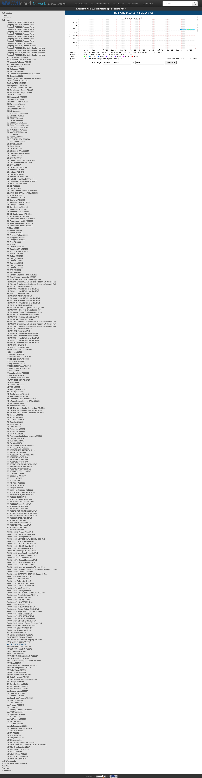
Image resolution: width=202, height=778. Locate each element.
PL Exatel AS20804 (15, 422)
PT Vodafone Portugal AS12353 (20, 490)
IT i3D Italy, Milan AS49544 (18, 378)
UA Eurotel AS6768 (15, 700)
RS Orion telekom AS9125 (18, 633)
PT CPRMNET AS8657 (16, 474)
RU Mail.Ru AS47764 (15, 654)
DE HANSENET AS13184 (17, 167)
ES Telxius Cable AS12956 (18, 212)
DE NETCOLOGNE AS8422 (18, 184)
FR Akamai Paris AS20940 (18, 235)
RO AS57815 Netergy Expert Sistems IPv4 (24, 623)
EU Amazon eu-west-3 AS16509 (20, 226)
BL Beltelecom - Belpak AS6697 (20, 90)
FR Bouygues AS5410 (16, 237)
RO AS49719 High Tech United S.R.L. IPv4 (24, 612)
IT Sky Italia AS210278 (16, 364)
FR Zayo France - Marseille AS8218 (21, 277)
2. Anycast (6, 18)
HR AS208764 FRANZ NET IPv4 (20, 319)
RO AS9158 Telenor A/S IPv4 (19, 630)
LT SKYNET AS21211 (15, 385)
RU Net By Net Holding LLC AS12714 (22, 656)
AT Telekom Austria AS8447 (18, 64)
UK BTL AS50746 (14, 735)
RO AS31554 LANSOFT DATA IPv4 (21, 586)
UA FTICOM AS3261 (15, 703)
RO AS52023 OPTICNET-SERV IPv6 (21, 544)
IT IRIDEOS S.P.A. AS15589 (18, 359)
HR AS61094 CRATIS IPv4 (17, 345)
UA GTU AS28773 (14, 707)
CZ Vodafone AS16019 (16, 142)
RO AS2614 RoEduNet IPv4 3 (19, 581)
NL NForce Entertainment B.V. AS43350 (23, 401)
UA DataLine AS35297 (16, 693)
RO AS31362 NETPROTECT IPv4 (20, 583)
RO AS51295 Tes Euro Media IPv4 (21, 619)
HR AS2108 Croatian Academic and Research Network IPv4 (31, 322)
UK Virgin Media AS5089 (17, 754)
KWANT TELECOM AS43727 (18, 380)
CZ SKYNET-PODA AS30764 (18, 139)
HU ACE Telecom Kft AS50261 (19, 350)
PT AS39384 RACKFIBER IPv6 (19, 467)
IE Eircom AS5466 (14, 352)
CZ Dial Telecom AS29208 (17, 128)
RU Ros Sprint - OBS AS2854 (19, 675)
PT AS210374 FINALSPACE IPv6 (20, 455)
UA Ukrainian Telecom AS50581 (20, 728)
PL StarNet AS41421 (15, 434)
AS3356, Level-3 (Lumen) (17, 57)
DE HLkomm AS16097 (16, 170)
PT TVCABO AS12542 (16, 485)
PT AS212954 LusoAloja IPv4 (19, 504)
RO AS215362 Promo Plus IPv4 (20, 572)
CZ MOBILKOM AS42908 (17, 132)
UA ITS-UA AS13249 (15, 712)
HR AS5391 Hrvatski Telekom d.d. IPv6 (23, 289)
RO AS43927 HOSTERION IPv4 (19, 602)
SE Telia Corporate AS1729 (18, 677)
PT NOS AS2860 (13, 481)
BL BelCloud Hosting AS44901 (19, 88)
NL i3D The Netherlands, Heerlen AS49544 (24, 410)
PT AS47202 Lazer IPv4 (16, 520)
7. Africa (5, 768)
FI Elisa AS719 (13, 228)
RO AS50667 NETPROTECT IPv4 (20, 616)
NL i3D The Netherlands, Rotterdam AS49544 (25, 413)
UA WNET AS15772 (15, 731)
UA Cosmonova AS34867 (17, 691)
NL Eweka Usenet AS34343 (18, 394)
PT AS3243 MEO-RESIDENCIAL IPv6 (22, 464)
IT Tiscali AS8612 (14, 371)
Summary (148, 3)
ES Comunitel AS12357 (16, 198)
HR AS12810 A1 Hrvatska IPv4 (19, 296)
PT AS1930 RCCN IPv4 (16, 497)
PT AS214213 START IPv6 (17, 460)
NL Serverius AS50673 (16, 403)
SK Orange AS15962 (15, 682)
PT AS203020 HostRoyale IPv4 (19, 499)
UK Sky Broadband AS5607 (18, 747)
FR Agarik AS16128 (15, 233)
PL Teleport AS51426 (15, 439)
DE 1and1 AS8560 (14, 144)
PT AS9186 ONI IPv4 (15, 530)
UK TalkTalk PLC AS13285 (18, 749)
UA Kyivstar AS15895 (16, 714)
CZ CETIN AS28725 (15, 121)
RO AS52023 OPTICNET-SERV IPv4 (21, 621)
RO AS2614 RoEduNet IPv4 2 (19, 579)
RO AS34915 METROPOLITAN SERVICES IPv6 (26, 539)
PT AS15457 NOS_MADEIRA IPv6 (20, 450)
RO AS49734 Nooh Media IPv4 (19, 614)
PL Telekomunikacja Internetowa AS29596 (24, 436)
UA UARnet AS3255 (15, 724)
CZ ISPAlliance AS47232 (17, 130)
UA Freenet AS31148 (15, 705)
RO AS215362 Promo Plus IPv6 (20, 532)
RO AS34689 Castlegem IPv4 (19, 590)
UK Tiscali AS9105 (14, 752)
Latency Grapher (49, 4)
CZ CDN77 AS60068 (15, 118)
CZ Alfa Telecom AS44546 (17, 114)
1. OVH (5, 15)
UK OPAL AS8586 (14, 740)
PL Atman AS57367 (15, 417)
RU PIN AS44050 (14, 663)
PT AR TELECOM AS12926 (18, 448)
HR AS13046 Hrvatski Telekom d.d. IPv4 (23, 298)
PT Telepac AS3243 (15, 488)
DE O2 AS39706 (13, 186)
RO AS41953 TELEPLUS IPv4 (19, 598)
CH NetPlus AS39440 (15, 99)
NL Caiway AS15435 (15, 392)
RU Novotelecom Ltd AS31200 (19, 658)
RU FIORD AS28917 (18, 644)
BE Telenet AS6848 (15, 76)
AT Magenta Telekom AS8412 (19, 62)
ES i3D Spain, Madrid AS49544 (19, 214)
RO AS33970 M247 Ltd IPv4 (18, 588)
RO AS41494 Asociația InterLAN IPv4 (22, 595)
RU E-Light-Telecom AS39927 (19, 642)
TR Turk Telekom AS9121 (17, 684)
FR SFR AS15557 (14, 270)
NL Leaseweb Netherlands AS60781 (22, 399)
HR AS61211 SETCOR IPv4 (18, 347)
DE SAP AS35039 (14, 188)
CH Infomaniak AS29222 (17, 97)
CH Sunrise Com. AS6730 (17, 102)
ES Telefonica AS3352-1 (17, 209)
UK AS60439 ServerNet (16, 759)
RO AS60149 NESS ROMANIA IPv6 (21, 546)
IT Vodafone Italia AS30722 (18, 373)
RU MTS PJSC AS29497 (17, 651)
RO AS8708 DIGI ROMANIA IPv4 (20, 628)
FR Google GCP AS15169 (17, 249)
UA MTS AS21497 (14, 717)
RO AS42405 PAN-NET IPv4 (18, 600)
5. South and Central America (14, 764)
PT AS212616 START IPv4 (17, 457)
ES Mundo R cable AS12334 (18, 202)
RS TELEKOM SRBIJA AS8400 (19, 637)
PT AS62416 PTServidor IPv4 (19, 523)
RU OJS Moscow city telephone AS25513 (24, 661)
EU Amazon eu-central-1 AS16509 (21, 219)
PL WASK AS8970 (14, 443)
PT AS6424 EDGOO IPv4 (17, 527)
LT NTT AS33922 (14, 382)
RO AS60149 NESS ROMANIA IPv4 (21, 626)
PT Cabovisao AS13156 (16, 476)
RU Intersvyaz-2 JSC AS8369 (19, 647)
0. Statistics (7, 13)
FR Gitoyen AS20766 (15, 247)
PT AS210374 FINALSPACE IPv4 (20, 502)
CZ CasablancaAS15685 (17, 123)
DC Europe (81, 3)
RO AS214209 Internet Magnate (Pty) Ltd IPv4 (26, 567)
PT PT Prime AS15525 (16, 483)
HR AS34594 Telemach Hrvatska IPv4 (22, 333)
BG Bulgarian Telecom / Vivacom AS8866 (24, 78)
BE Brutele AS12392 (15, 71)
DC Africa (133, 3)
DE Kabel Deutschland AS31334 (20, 179)
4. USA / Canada (9, 761)
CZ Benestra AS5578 (15, 116)
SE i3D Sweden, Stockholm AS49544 (22, 679)
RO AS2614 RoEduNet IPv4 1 (19, 576)
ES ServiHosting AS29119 (17, 207)
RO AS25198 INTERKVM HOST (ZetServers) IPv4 (27, 574)
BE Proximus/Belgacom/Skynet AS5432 (23, 74)
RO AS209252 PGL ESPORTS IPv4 (21, 562)
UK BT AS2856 (13, 733)
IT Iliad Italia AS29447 (16, 361)
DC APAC (118, 3)
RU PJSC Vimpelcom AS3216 (19, 668)
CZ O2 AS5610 (13, 135)
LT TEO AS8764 (13, 387)
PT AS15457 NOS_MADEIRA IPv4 (20, 492)
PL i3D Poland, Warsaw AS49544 (20, 446)
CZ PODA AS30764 (15, 137)
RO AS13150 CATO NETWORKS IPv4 (22, 555)
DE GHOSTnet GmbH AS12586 (19, 163)
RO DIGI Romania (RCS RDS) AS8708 (22, 551)
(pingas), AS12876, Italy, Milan (19, 43)
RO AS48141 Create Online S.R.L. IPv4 (23, 609)
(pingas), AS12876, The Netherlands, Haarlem (26, 48)
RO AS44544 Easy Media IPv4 (19, 605)
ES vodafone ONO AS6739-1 (18, 216)
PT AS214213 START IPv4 (17, 506)
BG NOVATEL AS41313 (16, 83)
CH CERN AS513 (14, 95)
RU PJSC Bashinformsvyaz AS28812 (22, 665)
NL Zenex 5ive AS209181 (17, 406)
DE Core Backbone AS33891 (19, 153)
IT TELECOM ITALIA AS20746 (19, 366)
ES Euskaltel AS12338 (16, 200)
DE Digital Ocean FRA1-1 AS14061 (21, 160)
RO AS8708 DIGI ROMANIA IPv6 (20, 548)
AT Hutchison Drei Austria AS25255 (21, 60)
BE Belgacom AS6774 (16, 69)
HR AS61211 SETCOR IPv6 (18, 294)
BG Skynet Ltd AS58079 (17, 85)
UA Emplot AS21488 (15, 696)
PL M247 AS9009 (14, 424)
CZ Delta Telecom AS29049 (18, 125)
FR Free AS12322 (14, 242)
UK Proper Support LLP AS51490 (20, 742)
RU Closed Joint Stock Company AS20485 (24, 640)
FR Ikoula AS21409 (15, 254)
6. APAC (5, 766)
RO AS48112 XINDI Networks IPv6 (21, 541)
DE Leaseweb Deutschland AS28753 (22, 181)
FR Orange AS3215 (15, 258)
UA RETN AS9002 (14, 721)
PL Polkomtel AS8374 (16, 429)
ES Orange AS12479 (15, 205)
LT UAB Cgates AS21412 (17, 389)
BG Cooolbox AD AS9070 (17, 81)
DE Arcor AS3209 (14, 146)
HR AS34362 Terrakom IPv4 (18, 331)
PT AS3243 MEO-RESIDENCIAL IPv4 (22, 511)
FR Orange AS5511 (15, 268)
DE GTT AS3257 (14, 165)
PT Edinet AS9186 (14, 478)
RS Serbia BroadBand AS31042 (20, 635)
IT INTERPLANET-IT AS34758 (19, 357)
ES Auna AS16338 (14, 195)
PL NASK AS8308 (14, 427)
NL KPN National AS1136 (17, 396)
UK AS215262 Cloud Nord (17, 756)
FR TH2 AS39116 (14, 273)
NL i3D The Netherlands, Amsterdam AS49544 (26, 408)
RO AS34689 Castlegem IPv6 (19, 537)
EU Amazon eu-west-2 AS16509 (20, 223)
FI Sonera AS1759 (14, 230)
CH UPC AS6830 (13, 111)
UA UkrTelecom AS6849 (17, 726)
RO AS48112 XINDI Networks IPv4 (21, 607)
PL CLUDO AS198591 (16, 420)
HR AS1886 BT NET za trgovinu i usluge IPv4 (25, 308)
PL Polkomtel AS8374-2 (16, 432)
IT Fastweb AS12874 (15, 354)
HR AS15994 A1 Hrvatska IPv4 (19, 305)
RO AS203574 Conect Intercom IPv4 (22, 560)
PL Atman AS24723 (15, 415)
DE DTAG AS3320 (14, 156)
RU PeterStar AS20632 (16, 670)
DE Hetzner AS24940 (15, 172)
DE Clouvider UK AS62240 (18, 151)
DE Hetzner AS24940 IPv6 (17, 177)
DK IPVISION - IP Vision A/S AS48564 (22, 193)
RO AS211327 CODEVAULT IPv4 (20, 565)
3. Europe (6, 20)
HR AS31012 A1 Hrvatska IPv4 (19, 329)
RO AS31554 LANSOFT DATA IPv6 (21, 534)
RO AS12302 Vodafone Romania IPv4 (22, 553)
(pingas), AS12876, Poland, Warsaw (21, 46)
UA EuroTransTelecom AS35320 (20, 698)
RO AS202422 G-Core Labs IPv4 (20, 558)
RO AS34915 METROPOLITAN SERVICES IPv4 (26, 593)
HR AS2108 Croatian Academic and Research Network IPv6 (31, 282)
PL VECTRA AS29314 (16, 441)
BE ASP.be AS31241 (15, 67)
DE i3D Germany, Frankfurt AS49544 (22, 191)
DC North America (100, 3)
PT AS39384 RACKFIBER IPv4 (19, 518)
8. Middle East (8, 771)
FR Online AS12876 (15, 256)
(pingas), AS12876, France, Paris (20, 22)
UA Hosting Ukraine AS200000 (19, 710)
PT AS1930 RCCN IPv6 (16, 453)
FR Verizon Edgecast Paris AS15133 (22, 275)
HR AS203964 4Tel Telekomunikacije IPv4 (24, 310)
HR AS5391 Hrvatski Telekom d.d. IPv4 (23, 338)
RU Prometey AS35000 (16, 672)
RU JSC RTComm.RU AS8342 (19, 649)
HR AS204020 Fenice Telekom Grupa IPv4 (24, 312)
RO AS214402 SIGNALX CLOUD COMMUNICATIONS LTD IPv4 (32, 569)
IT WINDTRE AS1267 (15, 375)
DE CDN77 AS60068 (15, 149)
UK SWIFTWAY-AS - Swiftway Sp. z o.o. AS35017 (27, 745)
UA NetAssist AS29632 (16, 719)
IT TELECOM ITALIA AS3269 (18, 368)
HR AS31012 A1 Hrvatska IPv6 (19, 287)
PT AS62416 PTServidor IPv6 (19, 469)
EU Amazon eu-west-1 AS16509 (20, 221)
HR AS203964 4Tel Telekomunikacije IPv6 (24, 280)
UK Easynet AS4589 (15, 738)
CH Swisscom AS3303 (16, 104)
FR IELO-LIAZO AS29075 (17, 251)
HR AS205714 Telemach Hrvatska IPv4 (23, 315)
